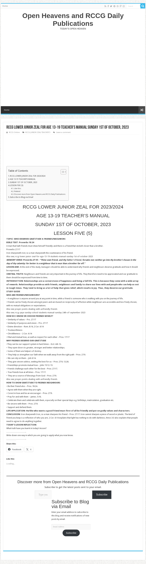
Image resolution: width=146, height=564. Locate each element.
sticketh (79, 246)
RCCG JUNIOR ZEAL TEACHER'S (37, 132)
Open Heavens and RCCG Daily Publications (73, 19)
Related (17, 191)
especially (49, 400)
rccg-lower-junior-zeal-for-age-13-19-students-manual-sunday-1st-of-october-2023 (54, 256)
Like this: (17, 188)
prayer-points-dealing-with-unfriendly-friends (36, 309)
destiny (37, 351)
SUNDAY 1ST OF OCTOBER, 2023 (23, 182)
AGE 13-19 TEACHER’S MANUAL (23, 179)
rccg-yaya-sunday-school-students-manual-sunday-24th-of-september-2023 (50, 312)
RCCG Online (14, 132)
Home (5, 6)
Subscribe (71, 533)
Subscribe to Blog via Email (21, 197)
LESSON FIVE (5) (16, 185)
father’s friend (74, 260)
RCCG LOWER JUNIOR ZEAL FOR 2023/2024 (27, 176)
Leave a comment (63, 132)
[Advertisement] (73, 68)
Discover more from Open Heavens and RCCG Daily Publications (39, 194)
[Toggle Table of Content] (61, 172)
